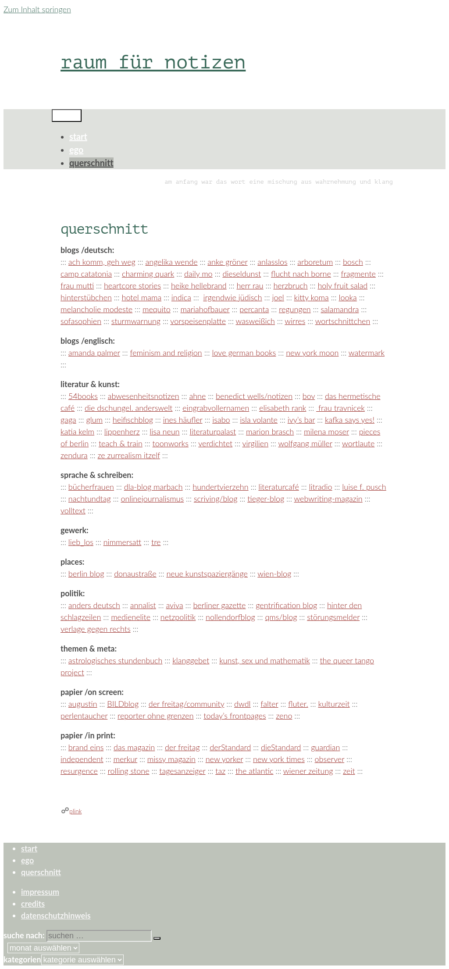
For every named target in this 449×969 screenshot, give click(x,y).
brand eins (85, 747)
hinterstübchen (86, 297)
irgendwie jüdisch (232, 297)
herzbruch (290, 285)
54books (83, 396)
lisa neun (164, 431)
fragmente (358, 273)
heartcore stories (132, 285)
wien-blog (274, 573)
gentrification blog (286, 605)
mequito (157, 309)
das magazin (134, 747)
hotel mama (142, 297)
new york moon (312, 352)
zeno (284, 715)
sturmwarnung (135, 321)
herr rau (249, 285)
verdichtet (215, 443)
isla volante (259, 419)
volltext (73, 510)
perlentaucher (84, 715)
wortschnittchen (343, 321)
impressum (40, 892)
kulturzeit (333, 704)
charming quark (148, 273)
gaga (68, 419)
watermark (367, 352)
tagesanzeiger (182, 771)
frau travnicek (340, 408)
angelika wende (172, 262)
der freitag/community (186, 704)
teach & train (121, 443)
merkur (125, 759)
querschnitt (91, 162)
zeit (349, 771)
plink (75, 811)
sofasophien (81, 321)
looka (347, 297)
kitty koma (311, 297)
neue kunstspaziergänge (207, 573)
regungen (295, 309)
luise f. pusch (364, 487)
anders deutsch (94, 605)
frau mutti (77, 285)
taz (220, 771)
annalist (143, 605)
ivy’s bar (301, 419)
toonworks (171, 443)
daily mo (198, 273)
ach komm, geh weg (101, 262)
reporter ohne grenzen (156, 715)
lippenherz (122, 431)
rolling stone (129, 771)
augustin (82, 704)
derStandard (230, 747)
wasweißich (254, 321)
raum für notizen (153, 62)
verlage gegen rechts (96, 629)
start (78, 136)
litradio (320, 487)
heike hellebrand (199, 285)
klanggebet (190, 660)
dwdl (242, 704)
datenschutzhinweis (56, 915)
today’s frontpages (234, 715)
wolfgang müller (305, 443)
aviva (174, 605)
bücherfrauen (91, 487)
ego (76, 149)
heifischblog (133, 419)
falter (269, 704)
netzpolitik (178, 617)
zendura (74, 455)
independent (82, 759)
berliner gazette (219, 605)
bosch (353, 262)
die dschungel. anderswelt (129, 408)
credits (33, 903)
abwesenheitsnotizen (143, 396)
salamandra (340, 309)
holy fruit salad (342, 285)
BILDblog (123, 704)
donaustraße (135, 573)
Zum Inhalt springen (37, 9)
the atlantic (254, 771)
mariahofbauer (205, 309)
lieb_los (80, 542)
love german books (244, 352)
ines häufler (183, 419)
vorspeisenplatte (198, 321)
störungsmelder (333, 617)
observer (330, 759)
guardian (325, 747)
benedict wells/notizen (254, 396)
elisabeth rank (282, 408)
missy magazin (171, 759)
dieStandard (281, 747)
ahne (197, 396)
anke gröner (227, 262)
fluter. (298, 704)
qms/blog (281, 617)
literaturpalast (212, 431)
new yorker (224, 759)
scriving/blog (216, 498)
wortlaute (358, 443)
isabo (221, 419)
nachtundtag (89, 498)
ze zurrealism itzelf (129, 455)
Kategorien (22, 959)
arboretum (315, 262)
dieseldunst (241, 273)
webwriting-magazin (328, 498)
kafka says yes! (349, 419)
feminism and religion (166, 352)
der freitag (182, 747)
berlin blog (86, 573)
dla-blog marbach (153, 487)
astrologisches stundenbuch (115, 660)
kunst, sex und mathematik (264, 660)
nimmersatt (122, 542)
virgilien (255, 443)
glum (94, 419)
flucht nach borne (301, 273)
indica (181, 297)
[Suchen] (156, 938)
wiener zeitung (308, 771)
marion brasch (270, 431)
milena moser (326, 431)
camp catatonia (86, 273)
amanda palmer (94, 352)
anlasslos (272, 262)
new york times (279, 759)
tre (155, 542)
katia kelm (77, 431)
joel (278, 297)
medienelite (130, 617)
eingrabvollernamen (215, 408)
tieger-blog (265, 498)
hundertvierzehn (220, 487)
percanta (254, 309)
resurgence (79, 771)
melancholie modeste (96, 309)
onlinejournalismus (152, 498)
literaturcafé (278, 487)
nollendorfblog (230, 617)
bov (309, 396)
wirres (295, 321)
